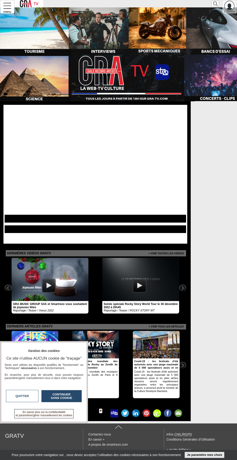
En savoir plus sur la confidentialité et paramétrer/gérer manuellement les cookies (44, 413)
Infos (179, 434)
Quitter (22, 396)
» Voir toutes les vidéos (166, 253)
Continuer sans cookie (61, 396)
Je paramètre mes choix (204, 455)
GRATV (14, 436)
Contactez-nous (99, 434)
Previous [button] (8, 288)
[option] (50, 286)
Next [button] (182, 288)
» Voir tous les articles (166, 326)
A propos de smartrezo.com (108, 444)
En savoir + (96, 439)
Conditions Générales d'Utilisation (190, 439)
